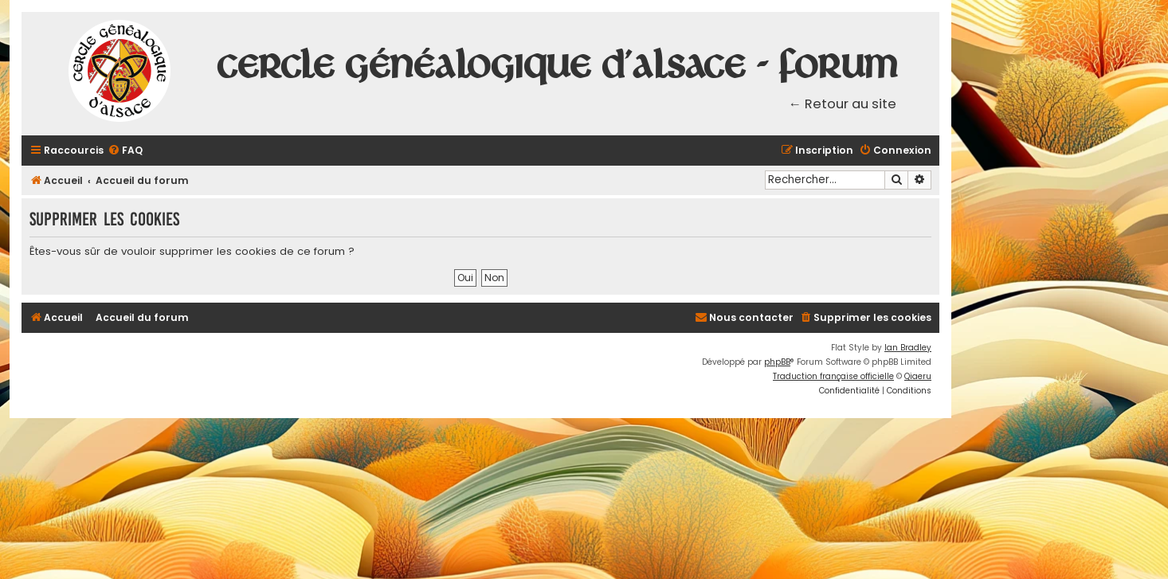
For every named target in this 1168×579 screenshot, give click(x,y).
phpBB (777, 362)
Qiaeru (917, 376)
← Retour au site (843, 104)
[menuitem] (125, 151)
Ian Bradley (907, 348)
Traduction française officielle (833, 376)
